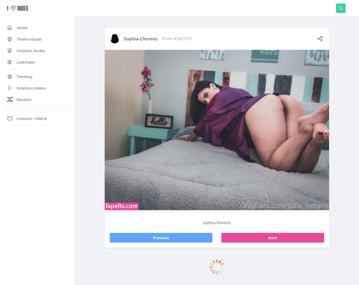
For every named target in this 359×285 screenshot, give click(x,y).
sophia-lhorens (141, 39)
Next (272, 237)
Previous (161, 237)
